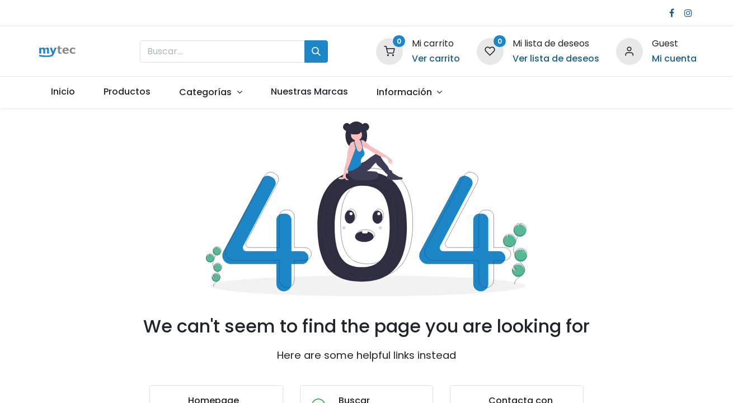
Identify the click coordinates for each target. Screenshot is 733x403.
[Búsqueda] (316, 51)
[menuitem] (63, 92)
